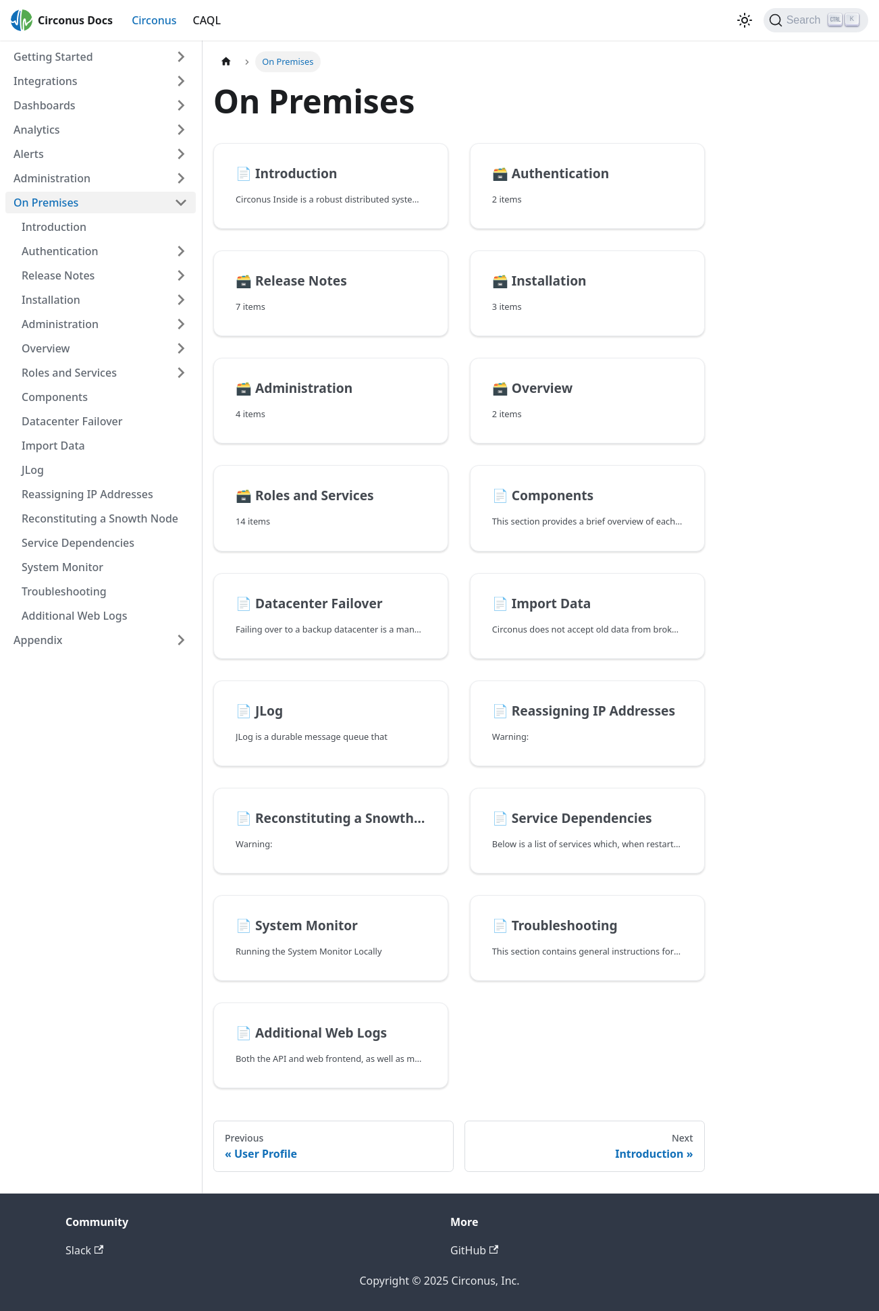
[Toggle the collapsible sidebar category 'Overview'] (181, 348)
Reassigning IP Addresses (87, 494)
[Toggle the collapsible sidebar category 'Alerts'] (181, 154)
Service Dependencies (78, 542)
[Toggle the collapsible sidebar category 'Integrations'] (181, 81)
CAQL (207, 20)
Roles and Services (69, 372)
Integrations (46, 81)
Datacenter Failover (72, 421)
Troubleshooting (64, 591)
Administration (52, 178)
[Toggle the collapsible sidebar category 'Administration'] (181, 178)
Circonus (154, 20)
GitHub (474, 1250)
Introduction (54, 226)
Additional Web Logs (75, 615)
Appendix (38, 640)
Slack (84, 1250)
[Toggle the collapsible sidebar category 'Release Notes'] (181, 275)
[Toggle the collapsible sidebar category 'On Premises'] (181, 202)
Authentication (60, 251)
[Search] (816, 20)
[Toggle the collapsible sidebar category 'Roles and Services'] (181, 372)
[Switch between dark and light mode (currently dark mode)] (744, 20)
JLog (33, 469)
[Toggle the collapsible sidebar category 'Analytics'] (181, 129)
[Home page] (226, 61)
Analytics (37, 129)
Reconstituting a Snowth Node (100, 518)
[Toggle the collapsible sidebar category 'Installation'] (181, 300)
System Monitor (62, 567)
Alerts (29, 153)
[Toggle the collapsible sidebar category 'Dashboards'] (181, 105)
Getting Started (53, 56)
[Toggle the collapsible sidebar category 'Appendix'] (181, 640)
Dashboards (45, 105)
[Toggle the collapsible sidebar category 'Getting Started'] (181, 57)
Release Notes (58, 275)
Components (55, 397)
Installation (51, 299)
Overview (46, 348)
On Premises (46, 202)
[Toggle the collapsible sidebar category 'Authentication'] (181, 251)
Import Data (53, 445)
